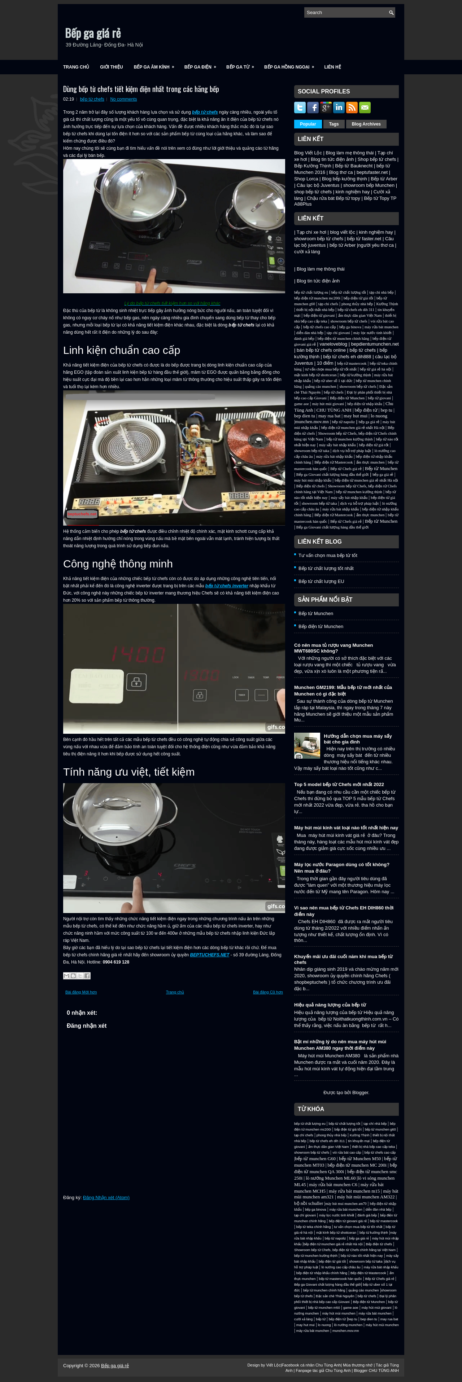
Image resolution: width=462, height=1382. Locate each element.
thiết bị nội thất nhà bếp (315, 310)
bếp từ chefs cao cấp (319, 327)
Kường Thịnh (387, 304)
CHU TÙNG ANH (333, 410)
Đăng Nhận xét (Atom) (106, 1197)
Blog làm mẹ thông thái (350, 152)
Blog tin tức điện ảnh (332, 159)
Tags (334, 124)
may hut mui (355, 415)
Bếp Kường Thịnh (312, 165)
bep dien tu (304, 415)
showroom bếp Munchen (369, 185)
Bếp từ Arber (384, 178)
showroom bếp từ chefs (318, 238)
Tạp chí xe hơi (311, 232)
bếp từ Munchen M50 (360, 1158)
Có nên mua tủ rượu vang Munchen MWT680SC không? (333, 648)
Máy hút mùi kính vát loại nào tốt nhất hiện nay (346, 827)
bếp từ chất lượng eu (311, 292)
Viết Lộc (273, 1365)
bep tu (386, 410)
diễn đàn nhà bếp (309, 333)
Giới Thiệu (111, 67)
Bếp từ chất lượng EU (321, 581)
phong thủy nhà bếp (357, 304)
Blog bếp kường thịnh (344, 178)
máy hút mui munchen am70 (345, 1204)
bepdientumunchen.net (375, 344)
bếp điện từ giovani (319, 315)
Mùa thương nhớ (357, 1365)
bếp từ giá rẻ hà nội (375, 369)
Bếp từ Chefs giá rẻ (345, 469)
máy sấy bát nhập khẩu (337, 445)
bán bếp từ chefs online (321, 350)
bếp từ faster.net (364, 238)
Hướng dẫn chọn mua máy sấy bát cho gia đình (358, 739)
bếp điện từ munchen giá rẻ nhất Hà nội (353, 428)
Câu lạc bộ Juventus (318, 185)
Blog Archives (366, 124)
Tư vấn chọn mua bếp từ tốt (327, 555)
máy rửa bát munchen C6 (333, 1184)
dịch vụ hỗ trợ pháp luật (351, 451)
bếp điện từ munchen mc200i (317, 298)
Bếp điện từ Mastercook (333, 462)
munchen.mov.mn (312, 421)
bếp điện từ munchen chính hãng (343, 339)
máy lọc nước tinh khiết (372, 333)
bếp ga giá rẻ (369, 422)
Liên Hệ (332, 67)
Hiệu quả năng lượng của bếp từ (330, 1005)
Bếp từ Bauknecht (353, 165)
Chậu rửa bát (321, 198)
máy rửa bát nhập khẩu (334, 457)
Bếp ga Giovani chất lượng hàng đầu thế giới (332, 475)
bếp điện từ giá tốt (358, 298)
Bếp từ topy (348, 198)
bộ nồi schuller (308, 1203)
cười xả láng (307, 251)
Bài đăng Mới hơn (81, 992)
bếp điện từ (366, 410)
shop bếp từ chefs (313, 191)
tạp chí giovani (338, 333)
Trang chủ (76, 67)
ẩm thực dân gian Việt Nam (360, 315)
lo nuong (379, 415)
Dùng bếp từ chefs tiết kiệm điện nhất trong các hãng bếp (141, 88)
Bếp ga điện (202, 65)
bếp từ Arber (343, 245)
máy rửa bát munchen (381, 327)
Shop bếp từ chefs (377, 159)
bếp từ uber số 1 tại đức (333, 381)
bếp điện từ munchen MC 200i (358, 1165)
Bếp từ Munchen (381, 468)
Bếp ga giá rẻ (93, 32)
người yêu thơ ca (376, 245)
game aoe (301, 404)
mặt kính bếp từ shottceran (315, 375)
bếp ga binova (350, 327)
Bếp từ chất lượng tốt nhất (326, 568)
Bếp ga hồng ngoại (291, 65)
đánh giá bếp (304, 339)
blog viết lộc (342, 232)
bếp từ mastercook (351, 363)
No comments (123, 99)
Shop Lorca (306, 178)
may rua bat (329, 415)
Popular (308, 124)
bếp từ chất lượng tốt (348, 292)
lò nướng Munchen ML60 (331, 1178)
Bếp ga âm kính (156, 65)
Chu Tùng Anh (328, 1365)
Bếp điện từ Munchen (347, 398)
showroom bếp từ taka (311, 451)
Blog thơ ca (341, 172)
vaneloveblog (333, 344)
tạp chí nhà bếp (381, 292)
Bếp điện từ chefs (310, 486)
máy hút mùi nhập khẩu (312, 480)
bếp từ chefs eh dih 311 (355, 310)
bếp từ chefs (92, 99)
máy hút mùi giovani (328, 404)
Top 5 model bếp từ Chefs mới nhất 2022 (339, 784)
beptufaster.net (372, 172)
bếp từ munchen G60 (315, 1158)
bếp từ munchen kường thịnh (349, 439)
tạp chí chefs (328, 304)
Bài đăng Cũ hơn (268, 992)
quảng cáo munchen (320, 387)
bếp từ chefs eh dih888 (347, 356)
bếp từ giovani (379, 398)
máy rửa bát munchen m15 (354, 1191)
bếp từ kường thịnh (355, 375)
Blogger (360, 1092)
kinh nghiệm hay (353, 191)
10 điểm (325, 363)
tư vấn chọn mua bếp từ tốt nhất (331, 369)
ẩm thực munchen (370, 462)
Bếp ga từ (242, 65)
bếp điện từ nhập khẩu (364, 404)
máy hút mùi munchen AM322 (366, 1196)
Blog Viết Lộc (308, 152)
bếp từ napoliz (343, 422)
